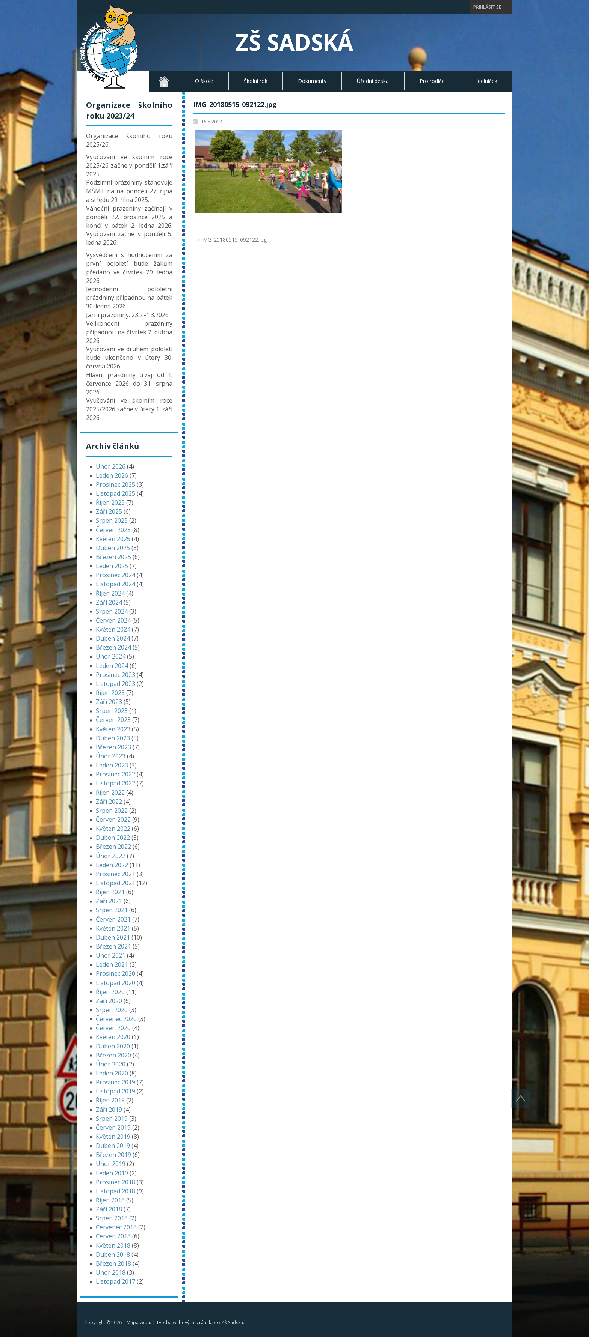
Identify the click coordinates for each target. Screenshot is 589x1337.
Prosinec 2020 (115, 973)
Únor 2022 (110, 856)
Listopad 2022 (115, 783)
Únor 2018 (110, 1272)
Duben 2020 (113, 1046)
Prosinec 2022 (115, 774)
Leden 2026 (112, 475)
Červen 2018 (113, 1236)
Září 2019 (109, 1109)
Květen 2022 (113, 828)
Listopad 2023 (115, 684)
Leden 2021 (112, 964)
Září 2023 (109, 702)
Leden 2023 (112, 765)
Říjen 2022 (110, 792)
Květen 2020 (113, 1037)
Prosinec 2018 (115, 1182)
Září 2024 (109, 602)
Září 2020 (109, 1001)
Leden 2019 (112, 1173)
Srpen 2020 (112, 1010)
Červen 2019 (113, 1127)
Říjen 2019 (110, 1100)
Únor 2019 (110, 1164)
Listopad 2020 (115, 983)
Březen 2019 (113, 1155)
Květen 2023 (113, 729)
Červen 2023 (113, 720)
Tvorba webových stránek (183, 1322)
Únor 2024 (110, 656)
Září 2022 (109, 801)
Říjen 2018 (110, 1200)
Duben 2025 (113, 548)
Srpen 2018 (112, 1218)
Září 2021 (109, 901)
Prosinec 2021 (115, 874)
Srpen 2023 (112, 711)
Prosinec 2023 (115, 675)
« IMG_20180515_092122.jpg (232, 239)
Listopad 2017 (115, 1281)
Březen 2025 (113, 557)
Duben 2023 (113, 738)
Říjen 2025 (110, 502)
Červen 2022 (113, 819)
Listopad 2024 (115, 584)
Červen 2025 (113, 530)
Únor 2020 (110, 1064)
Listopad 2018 (115, 1191)
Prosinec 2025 (115, 484)
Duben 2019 (113, 1145)
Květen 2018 (113, 1245)
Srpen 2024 (112, 611)
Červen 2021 (113, 919)
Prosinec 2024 (115, 575)
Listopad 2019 (115, 1091)
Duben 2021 (113, 937)
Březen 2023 (113, 747)
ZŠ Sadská (294, 42)
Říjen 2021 (110, 892)
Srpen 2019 (112, 1118)
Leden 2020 (112, 1073)
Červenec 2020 (116, 1019)
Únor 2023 (110, 756)
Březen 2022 (113, 846)
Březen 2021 (113, 946)
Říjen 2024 (110, 593)
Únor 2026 (110, 466)
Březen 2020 (113, 1055)
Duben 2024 (113, 638)
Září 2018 (109, 1209)
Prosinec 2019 (115, 1082)
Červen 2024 (113, 620)
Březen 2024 (113, 647)
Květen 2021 (113, 928)
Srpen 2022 (112, 810)
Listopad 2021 (115, 883)
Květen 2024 (113, 629)
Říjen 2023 (110, 693)
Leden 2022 (112, 865)
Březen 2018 (113, 1263)
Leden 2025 (112, 566)
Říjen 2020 (110, 992)
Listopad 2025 (115, 493)
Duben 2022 (113, 837)
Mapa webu (139, 1322)
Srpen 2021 (112, 910)
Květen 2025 (113, 539)
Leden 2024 (112, 666)
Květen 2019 (113, 1136)
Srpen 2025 (112, 520)
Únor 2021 (110, 955)
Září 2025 (109, 511)
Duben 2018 (113, 1254)
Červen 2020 (113, 1028)
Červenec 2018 (116, 1227)
